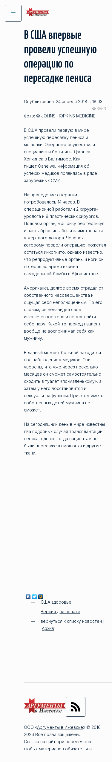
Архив (48, 628)
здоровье (61, 602)
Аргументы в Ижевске (60, 727)
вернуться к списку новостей (71, 621)
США (45, 602)
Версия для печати (60, 611)
